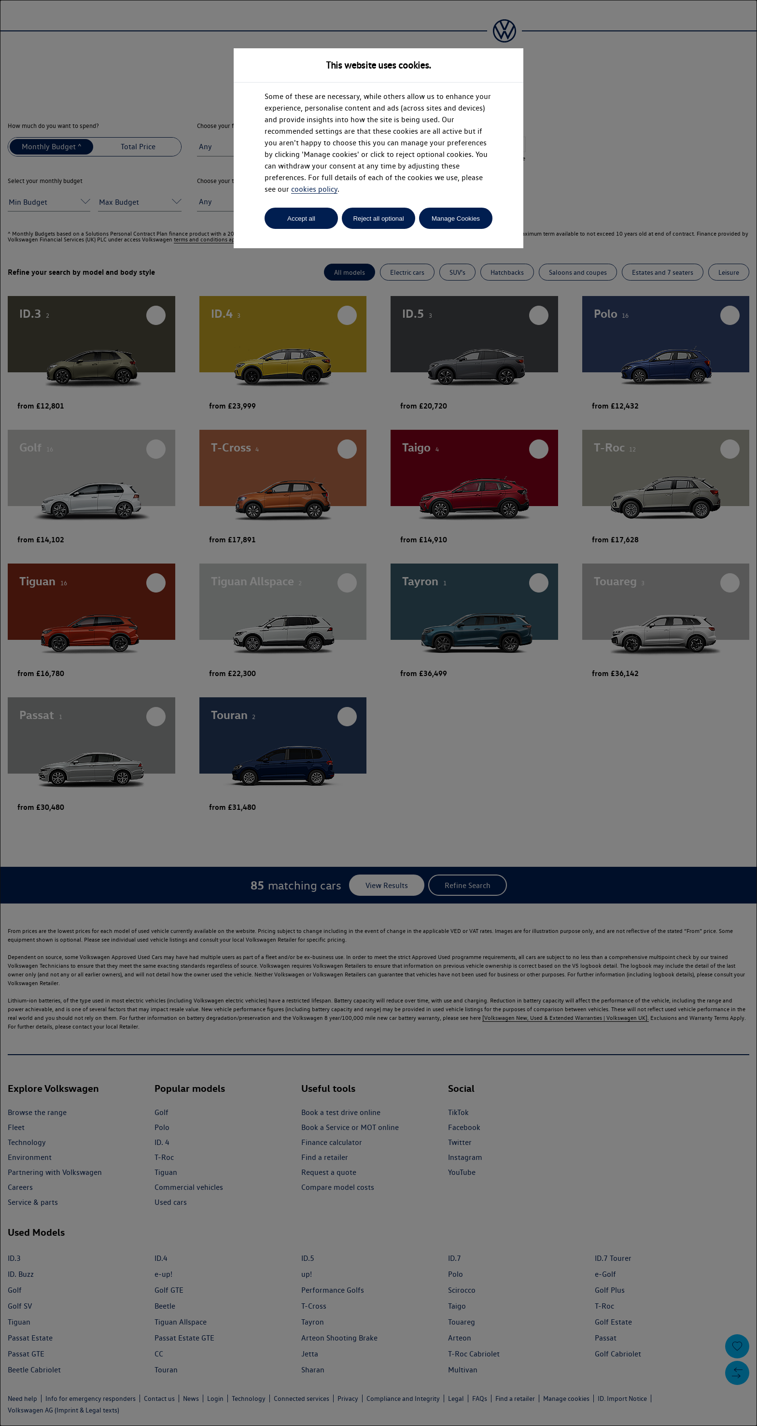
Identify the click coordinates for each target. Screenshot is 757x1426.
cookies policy (314, 189)
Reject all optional (378, 218)
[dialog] (378, 713)
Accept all (301, 218)
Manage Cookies (456, 218)
